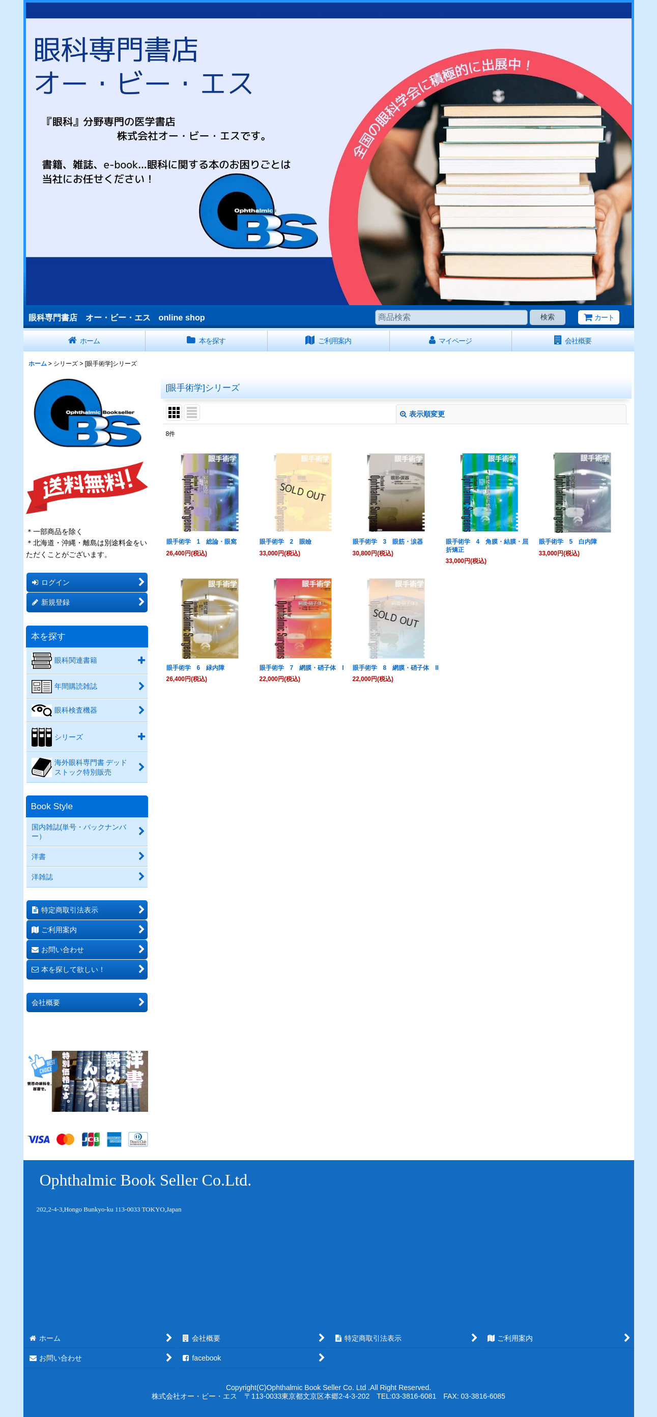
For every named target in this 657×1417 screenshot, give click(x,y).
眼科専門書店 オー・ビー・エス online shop (116, 317)
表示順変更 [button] (422, 414)
